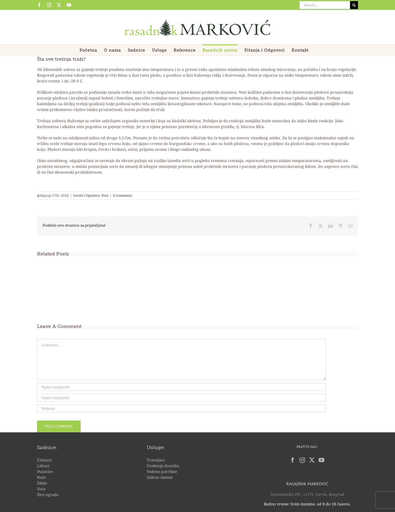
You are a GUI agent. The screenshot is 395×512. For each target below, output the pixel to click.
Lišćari (43, 465)
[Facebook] (292, 460)
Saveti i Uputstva (86, 195)
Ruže (41, 477)
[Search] (354, 5)
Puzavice (45, 471)
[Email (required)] (181, 398)
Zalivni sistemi (160, 477)
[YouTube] (321, 460)
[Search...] (325, 5)
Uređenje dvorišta (163, 465)
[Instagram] (302, 460)
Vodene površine (162, 471)
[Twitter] (312, 460)
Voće (104, 195)
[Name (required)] (181, 387)
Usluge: (156, 447)
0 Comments (122, 195)
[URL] (181, 408)
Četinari (44, 460)
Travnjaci (155, 460)
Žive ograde (47, 494)
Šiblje (42, 483)
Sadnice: (47, 447)
